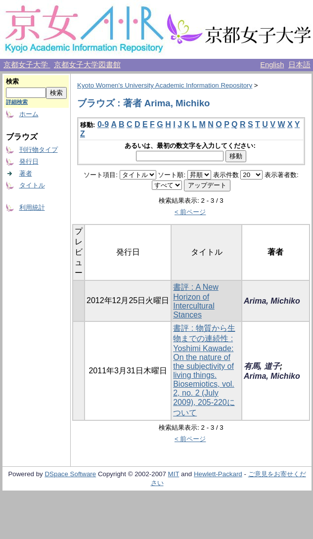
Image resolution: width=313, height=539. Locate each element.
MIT (173, 474)
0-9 (103, 124)
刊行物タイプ (38, 149)
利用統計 (32, 207)
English (272, 65)
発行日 (29, 161)
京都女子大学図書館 (87, 65)
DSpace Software (70, 474)
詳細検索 (17, 102)
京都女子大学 (26, 65)
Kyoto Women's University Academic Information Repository (164, 85)
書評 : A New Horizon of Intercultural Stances (196, 301)
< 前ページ (190, 212)
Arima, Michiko (272, 301)
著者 (25, 173)
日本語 (299, 65)
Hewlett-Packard (218, 474)
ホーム (29, 114)
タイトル (32, 185)
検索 (12, 81)
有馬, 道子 (262, 366)
